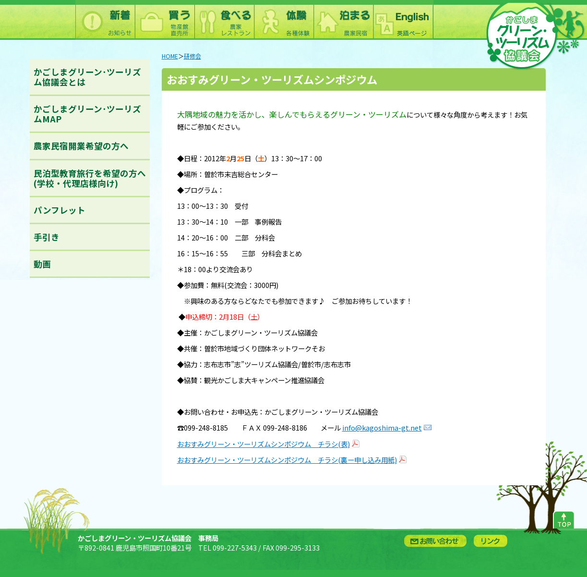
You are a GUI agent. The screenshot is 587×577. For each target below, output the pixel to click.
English (402, 20)
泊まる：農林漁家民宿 (343, 20)
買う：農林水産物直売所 (164, 20)
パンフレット (59, 210)
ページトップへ (563, 518)
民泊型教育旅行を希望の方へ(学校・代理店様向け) (90, 178)
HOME (170, 56)
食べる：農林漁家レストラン (224, 20)
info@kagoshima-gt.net (382, 427)
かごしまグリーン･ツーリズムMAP (87, 114)
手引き (47, 237)
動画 (42, 264)
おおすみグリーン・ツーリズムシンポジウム (272, 79)
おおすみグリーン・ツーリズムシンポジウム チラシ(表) (263, 444)
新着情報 (105, 20)
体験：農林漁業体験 (283, 20)
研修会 (192, 56)
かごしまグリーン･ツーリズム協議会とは (87, 77)
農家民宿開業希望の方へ (81, 146)
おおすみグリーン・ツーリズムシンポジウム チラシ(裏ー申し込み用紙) (287, 460)
